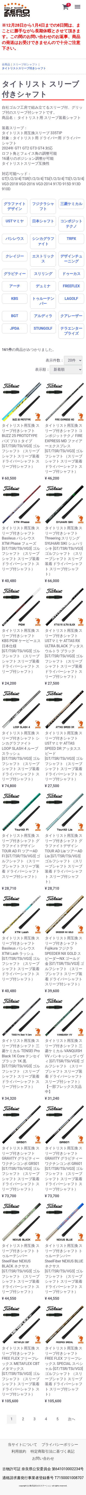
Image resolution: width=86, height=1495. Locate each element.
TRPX (71, 238)
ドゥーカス (71, 274)
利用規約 (18, 1451)
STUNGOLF (43, 328)
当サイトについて (22, 1444)
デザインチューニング (71, 258)
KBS (14, 298)
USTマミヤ (15, 221)
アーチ (14, 286)
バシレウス (15, 238)
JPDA (14, 328)
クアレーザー (71, 316)
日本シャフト (43, 221)
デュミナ (43, 286)
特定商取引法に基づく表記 (53, 1451)
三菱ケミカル (71, 204)
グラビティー (15, 274)
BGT (14, 316)
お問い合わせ (43, 1458)
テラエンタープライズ (71, 331)
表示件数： (64, 360)
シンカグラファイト (43, 241)
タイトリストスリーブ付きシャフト (24, 68)
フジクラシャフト (43, 206)
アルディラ (43, 316)
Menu (78, 4)
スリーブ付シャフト (25, 64)
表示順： (58, 369)
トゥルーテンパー (43, 301)
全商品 (6, 64)
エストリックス (43, 258)
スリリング (43, 274)
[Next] (71, 1419)
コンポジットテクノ (71, 223)
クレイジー (15, 256)
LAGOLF (71, 298)
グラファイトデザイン (15, 206)
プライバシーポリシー (60, 1444)
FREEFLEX (71, 286)
